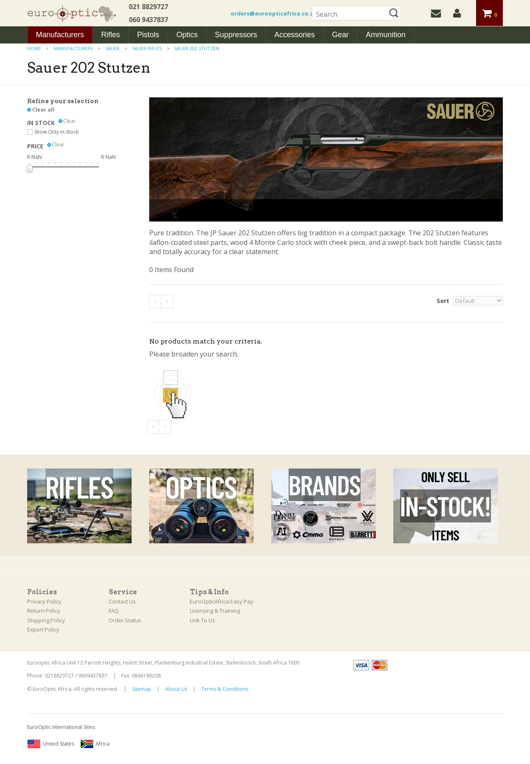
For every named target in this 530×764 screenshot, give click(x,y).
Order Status (125, 620)
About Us (176, 689)
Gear (340, 35)
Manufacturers (60, 35)
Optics (187, 35)
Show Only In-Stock (56, 131)
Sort (443, 301)
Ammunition (385, 35)
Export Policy (43, 629)
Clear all (43, 109)
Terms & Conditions (224, 689)
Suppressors (236, 35)
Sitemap (141, 689)
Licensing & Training (215, 610)
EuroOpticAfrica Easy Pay (221, 601)
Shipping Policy (46, 620)
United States (50, 744)
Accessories (294, 35)
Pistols (148, 35)
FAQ (114, 610)
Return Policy (43, 610)
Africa (95, 744)
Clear (69, 121)
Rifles (110, 35)
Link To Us (202, 620)
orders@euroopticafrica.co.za (274, 13)
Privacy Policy (44, 601)
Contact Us (122, 601)
